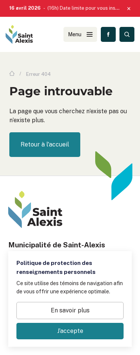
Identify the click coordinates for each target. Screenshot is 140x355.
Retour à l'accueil (45, 144)
